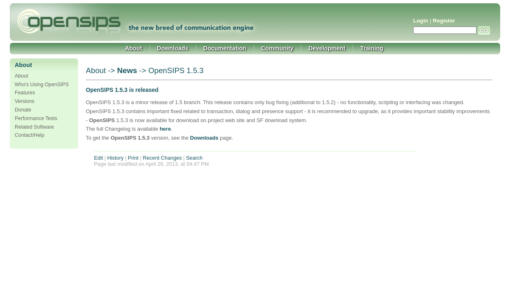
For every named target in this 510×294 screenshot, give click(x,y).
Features (25, 93)
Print (133, 158)
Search (194, 158)
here (165, 129)
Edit (98, 158)
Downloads (172, 48)
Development (327, 48)
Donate (23, 110)
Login (420, 21)
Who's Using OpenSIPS (42, 84)
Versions (24, 101)
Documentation (225, 48)
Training (371, 48)
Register (444, 21)
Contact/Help (29, 135)
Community (277, 48)
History (115, 158)
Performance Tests (36, 118)
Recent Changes (162, 158)
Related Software (34, 127)
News (127, 70)
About (133, 48)
